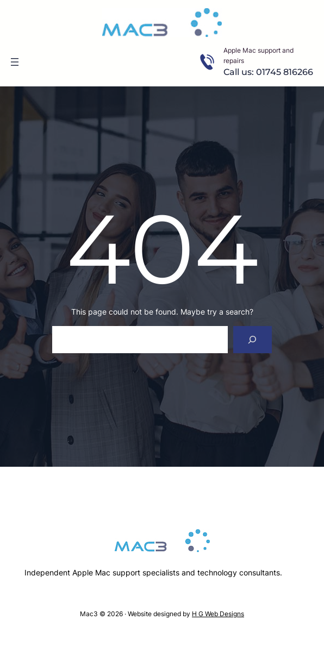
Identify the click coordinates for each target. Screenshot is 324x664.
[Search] (252, 339)
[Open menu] (14, 61)
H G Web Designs (218, 614)
